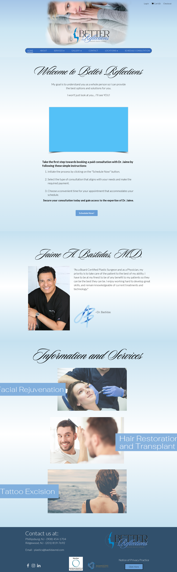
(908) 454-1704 (56, 539)
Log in (146, 3)
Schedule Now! (86, 213)
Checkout (167, 3)
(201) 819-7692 (55, 542)
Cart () (156, 3)
